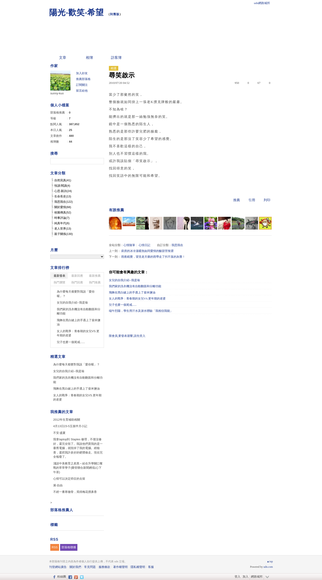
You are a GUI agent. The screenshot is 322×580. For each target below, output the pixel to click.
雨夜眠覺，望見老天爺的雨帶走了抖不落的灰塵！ (153, 256)
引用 (251, 200)
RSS (55, 547)
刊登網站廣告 (58, 567)
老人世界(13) (62, 228)
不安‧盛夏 (59, 432)
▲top (270, 561)
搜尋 (100, 161)
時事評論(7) (62, 217)
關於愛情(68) (62, 207)
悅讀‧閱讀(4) (62, 185)
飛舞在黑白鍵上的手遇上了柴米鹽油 (132, 292)
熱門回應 (77, 282)
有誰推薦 (116, 210)
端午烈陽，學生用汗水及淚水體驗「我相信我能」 (141, 310)
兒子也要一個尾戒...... (123, 304)
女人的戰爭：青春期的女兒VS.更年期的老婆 (137, 298)
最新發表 (59, 275)
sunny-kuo (57, 93)
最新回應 (77, 275)
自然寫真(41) (62, 180)
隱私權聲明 (138, 567)
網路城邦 (257, 576)
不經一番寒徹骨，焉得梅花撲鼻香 (75, 492)
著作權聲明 (120, 567)
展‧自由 (58, 485)
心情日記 (144, 245)
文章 (62, 57)
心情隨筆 (129, 245)
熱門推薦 (95, 282)
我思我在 (177, 245)
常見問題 (90, 567)
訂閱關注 (82, 84)
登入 (237, 576)
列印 (267, 200)
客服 (151, 567)
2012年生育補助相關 (66, 419)
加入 (245, 576)
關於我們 (75, 567)
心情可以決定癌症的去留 (69, 478)
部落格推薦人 (61, 510)
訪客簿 (116, 57)
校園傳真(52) (62, 212)
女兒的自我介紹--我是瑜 (124, 280)
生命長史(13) (62, 196)
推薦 (236, 200)
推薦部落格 (83, 79)
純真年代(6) (62, 223)
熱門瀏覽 (59, 282)
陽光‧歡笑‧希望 (76, 12)
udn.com (268, 566)
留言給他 (82, 90)
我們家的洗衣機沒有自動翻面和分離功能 (135, 286)
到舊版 (114, 14)
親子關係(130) (63, 234)
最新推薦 (95, 275)
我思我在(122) (63, 201)
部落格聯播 (68, 547)
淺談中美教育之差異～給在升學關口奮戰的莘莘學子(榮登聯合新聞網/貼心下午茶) (78, 468)
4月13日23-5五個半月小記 (70, 426)
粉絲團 (61, 576)
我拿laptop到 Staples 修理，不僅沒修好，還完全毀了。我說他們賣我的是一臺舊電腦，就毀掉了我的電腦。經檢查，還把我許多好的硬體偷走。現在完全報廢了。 (78, 448)
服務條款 (104, 567)
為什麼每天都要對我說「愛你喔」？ (76, 294)
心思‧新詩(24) (63, 191)
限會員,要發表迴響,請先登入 (127, 335)
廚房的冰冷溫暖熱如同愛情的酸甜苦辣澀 (147, 251)
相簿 (89, 57)
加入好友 (82, 73)
